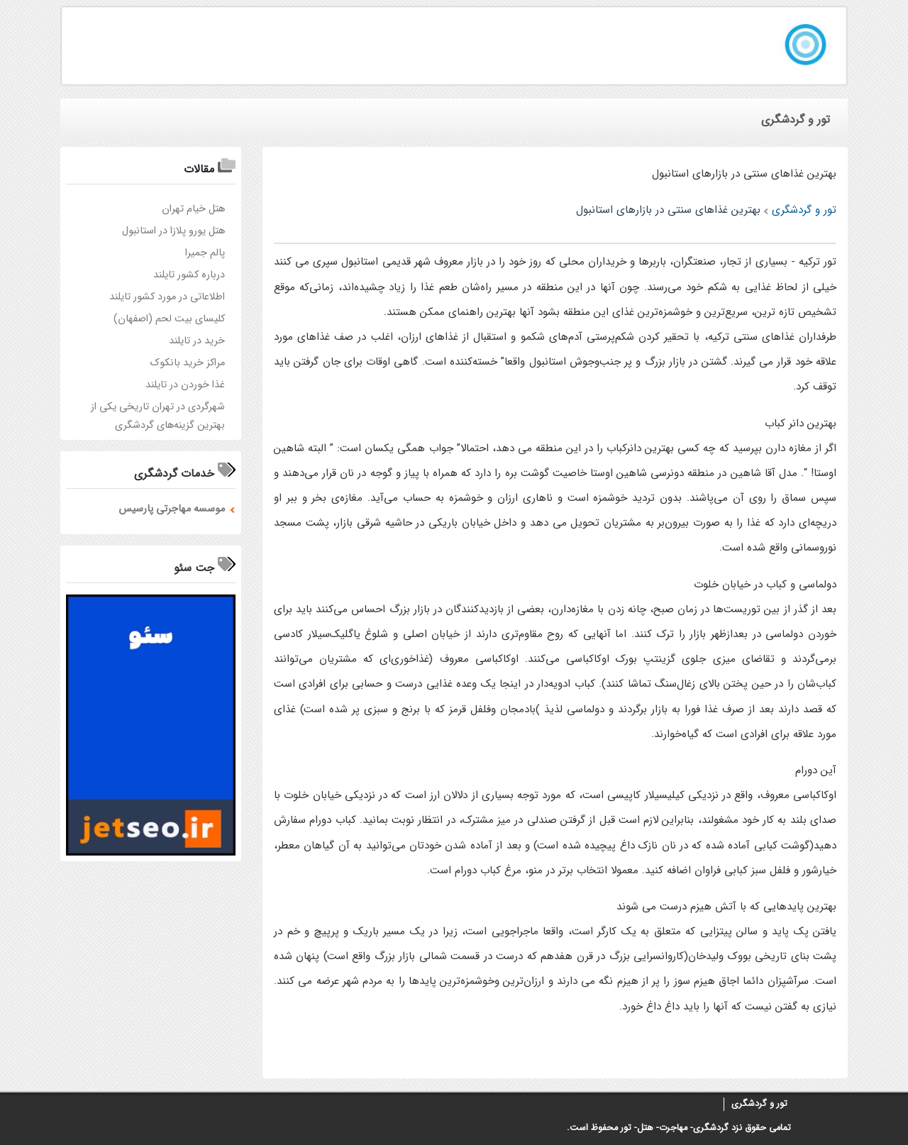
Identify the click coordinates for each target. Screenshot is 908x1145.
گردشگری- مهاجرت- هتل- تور (675, 1128)
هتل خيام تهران (193, 209)
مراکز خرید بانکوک (187, 363)
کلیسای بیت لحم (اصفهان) (169, 319)
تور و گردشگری (759, 1104)
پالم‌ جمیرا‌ (205, 253)
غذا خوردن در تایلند (185, 385)
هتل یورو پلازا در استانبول (173, 231)
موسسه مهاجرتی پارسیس (171, 509)
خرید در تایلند (197, 341)
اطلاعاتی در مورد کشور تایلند (167, 297)
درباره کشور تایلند (189, 275)
